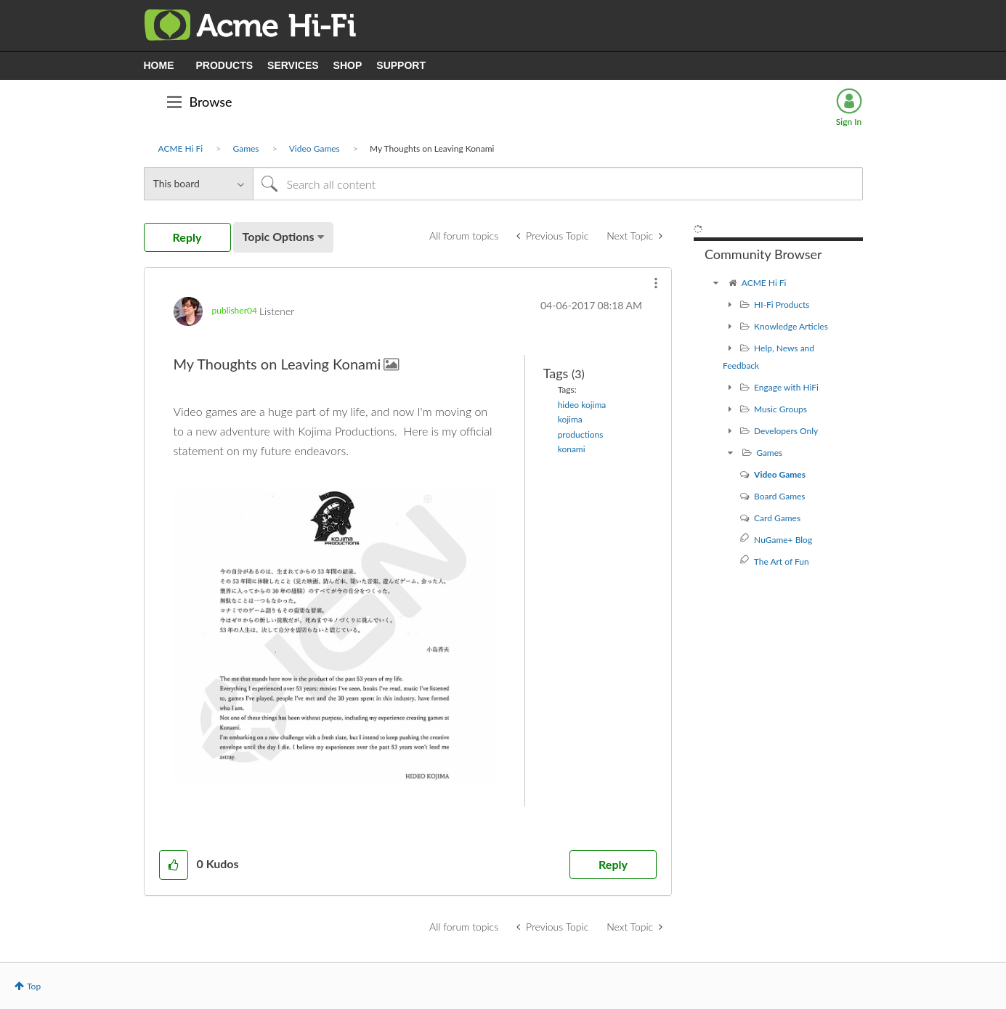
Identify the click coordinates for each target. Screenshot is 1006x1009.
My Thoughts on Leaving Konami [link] (432, 148)
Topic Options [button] (279, 236)
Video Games (314, 148)
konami (571, 449)
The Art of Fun (781, 561)
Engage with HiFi (786, 387)
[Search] (558, 183)
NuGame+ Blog (783, 539)
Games (245, 148)
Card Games (777, 517)
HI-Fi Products (781, 304)
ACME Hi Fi (180, 148)
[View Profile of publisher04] (234, 310)
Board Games (779, 496)
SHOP (347, 65)
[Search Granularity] (198, 183)
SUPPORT (401, 65)
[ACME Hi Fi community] (715, 282)
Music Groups (780, 409)
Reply (613, 864)
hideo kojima (582, 404)
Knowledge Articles (791, 326)
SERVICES (293, 65)
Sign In (848, 121)
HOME (159, 65)
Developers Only (786, 430)
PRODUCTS (224, 65)
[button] (656, 283)
